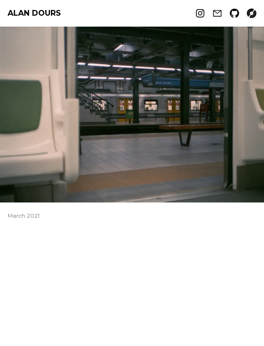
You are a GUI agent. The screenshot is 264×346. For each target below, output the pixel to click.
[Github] (234, 13)
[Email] (217, 13)
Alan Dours (34, 13)
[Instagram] (200, 13)
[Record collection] (251, 13)
